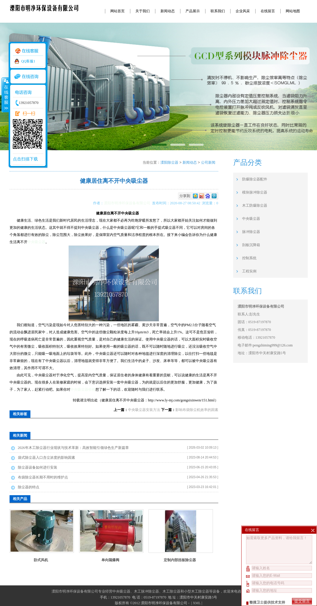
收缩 (5, 94)
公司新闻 (208, 162)
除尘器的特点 (28, 487)
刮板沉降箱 (251, 245)
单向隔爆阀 (110, 560)
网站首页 (117, 11)
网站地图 (293, 11)
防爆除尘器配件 (254, 179)
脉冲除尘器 (251, 232)
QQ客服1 (28, 61)
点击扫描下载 (25, 159)
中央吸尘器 (36, 242)
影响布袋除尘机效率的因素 (196, 410)
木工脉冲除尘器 (146, 591)
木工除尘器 (171, 591)
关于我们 (142, 11)
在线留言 (268, 11)
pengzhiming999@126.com (273, 345)
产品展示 (192, 11)
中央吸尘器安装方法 (144, 410)
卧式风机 (41, 560)
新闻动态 (167, 11)
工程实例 (249, 271)
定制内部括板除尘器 (180, 560)
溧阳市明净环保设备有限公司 (128, 203)
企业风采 (243, 11)
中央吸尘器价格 (82, 389)
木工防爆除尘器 (254, 205)
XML (196, 603)
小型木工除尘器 (196, 591)
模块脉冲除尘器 (254, 192)
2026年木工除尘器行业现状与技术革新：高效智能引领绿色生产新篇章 (73, 448)
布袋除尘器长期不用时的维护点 (43, 477)
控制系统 (249, 258)
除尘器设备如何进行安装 (37, 467)
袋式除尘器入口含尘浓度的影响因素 (46, 457)
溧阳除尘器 (169, 162)
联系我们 (218, 11)
